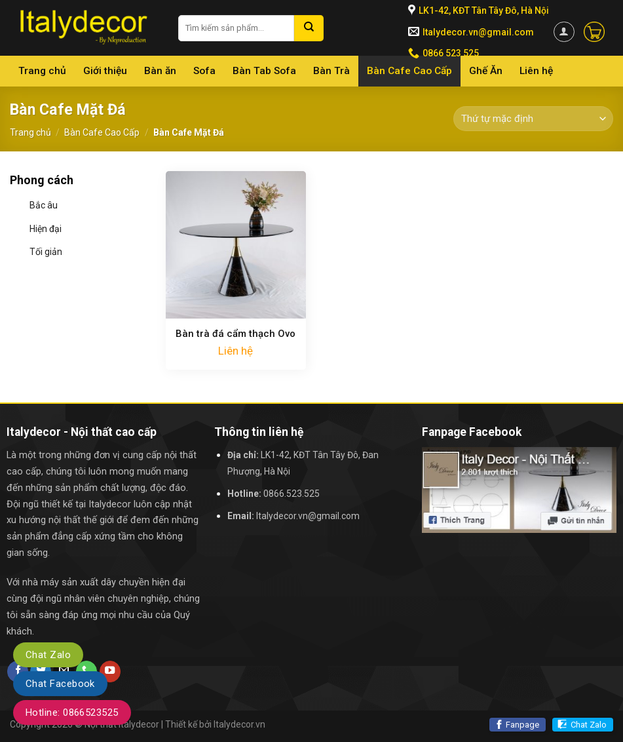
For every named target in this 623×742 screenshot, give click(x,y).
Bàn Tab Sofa (264, 71)
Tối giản (45, 251)
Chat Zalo (589, 725)
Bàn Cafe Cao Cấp (409, 71)
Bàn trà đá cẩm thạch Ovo (235, 334)
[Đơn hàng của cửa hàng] (533, 118)
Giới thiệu (105, 71)
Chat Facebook (60, 684)
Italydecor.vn (239, 724)
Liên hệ (536, 71)
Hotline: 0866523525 (72, 712)
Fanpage (522, 725)
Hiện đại (45, 229)
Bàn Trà (331, 71)
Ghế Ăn (485, 71)
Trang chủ (42, 71)
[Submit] (309, 28)
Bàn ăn (160, 71)
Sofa (204, 71)
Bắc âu (43, 205)
